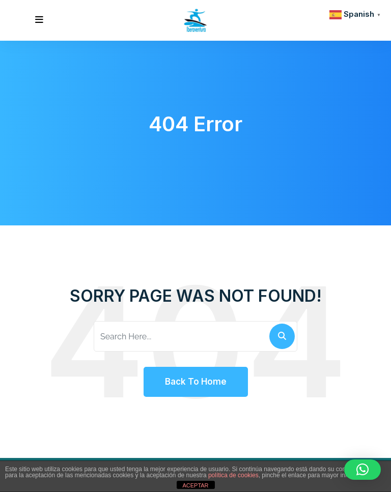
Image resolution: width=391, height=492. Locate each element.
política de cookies (233, 475)
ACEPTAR (195, 485)
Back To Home (196, 382)
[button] (362, 469)
